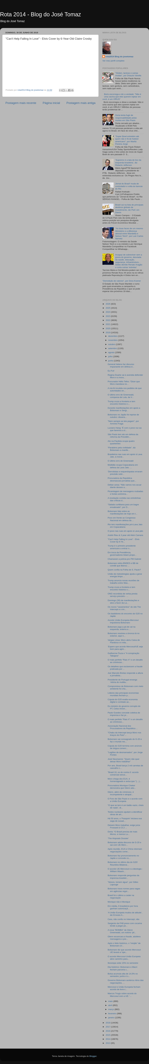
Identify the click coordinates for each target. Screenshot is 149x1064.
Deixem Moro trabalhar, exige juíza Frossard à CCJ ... (124, 826)
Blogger (93, 1056)
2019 (108, 332)
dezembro (113, 336)
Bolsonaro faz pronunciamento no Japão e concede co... (123, 856)
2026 (108, 304)
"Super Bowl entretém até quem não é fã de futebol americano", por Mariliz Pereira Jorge (127, 140)
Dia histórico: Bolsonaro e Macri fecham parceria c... (122, 968)
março (111, 1009)
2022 (108, 320)
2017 (108, 1027)
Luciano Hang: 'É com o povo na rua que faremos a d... (125, 429)
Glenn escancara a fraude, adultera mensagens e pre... (124, 937)
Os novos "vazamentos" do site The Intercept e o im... (124, 608)
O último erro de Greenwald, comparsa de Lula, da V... (121, 396)
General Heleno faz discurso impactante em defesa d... (121, 365)
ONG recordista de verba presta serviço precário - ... (122, 595)
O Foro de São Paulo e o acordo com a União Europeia (125, 800)
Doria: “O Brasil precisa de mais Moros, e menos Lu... (122, 833)
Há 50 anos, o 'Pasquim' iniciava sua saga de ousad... (125, 819)
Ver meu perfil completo (113, 61)
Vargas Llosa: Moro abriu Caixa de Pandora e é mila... (124, 641)
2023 (108, 316)
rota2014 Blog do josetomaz (119, 56)
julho (110, 356)
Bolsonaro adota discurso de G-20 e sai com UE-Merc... (124, 843)
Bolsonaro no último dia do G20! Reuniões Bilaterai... (123, 863)
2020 (108, 328)
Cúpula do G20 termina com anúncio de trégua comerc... (125, 747)
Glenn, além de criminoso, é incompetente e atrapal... (121, 793)
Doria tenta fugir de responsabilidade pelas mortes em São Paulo (126, 117)
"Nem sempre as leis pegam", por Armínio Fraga (123, 422)
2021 (108, 324)
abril (110, 1005)
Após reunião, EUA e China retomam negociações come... (125, 850)
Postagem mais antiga (80, 103)
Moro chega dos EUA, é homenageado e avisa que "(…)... (124, 780)
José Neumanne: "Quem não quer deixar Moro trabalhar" (123, 760)
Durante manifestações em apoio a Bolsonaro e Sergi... (124, 409)
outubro (112, 344)
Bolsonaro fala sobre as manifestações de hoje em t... (122, 512)
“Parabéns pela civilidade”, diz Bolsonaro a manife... (122, 448)
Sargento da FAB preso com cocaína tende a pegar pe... (125, 924)
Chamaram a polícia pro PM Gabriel (124, 559)
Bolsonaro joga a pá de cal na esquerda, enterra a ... (121, 628)
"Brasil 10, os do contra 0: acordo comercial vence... (123, 773)
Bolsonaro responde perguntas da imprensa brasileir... (123, 876)
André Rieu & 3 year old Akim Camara (125, 535)
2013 (108, 1043)
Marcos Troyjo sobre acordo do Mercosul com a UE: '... (122, 994)
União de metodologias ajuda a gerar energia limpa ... (125, 575)
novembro (113, 340)
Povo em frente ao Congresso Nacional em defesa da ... (121, 519)
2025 (108, 308)
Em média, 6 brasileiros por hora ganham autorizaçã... (123, 907)
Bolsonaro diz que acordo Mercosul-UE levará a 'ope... (124, 951)
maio (110, 1001)
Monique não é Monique (119, 902)
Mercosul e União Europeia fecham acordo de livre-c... (124, 988)
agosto (111, 352)
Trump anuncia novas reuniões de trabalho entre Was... (123, 581)
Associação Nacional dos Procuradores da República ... (123, 727)
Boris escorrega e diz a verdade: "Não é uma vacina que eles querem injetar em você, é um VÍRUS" (121, 96)
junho (111, 360)
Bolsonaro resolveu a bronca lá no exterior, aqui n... (124, 634)
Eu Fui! (111, 371)
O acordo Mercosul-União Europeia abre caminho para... (124, 957)
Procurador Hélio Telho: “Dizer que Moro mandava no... (124, 382)
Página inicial (51, 103)
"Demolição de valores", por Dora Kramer (121, 281)
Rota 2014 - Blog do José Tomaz (40, 14)
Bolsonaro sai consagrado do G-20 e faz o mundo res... (125, 740)
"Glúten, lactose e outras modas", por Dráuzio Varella (128, 74)
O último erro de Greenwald (120, 461)
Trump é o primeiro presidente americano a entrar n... (122, 547)
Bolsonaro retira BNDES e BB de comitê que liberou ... (123, 564)
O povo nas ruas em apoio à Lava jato (125, 531)
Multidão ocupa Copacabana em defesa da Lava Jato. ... (123, 466)
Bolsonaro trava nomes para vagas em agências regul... (124, 889)
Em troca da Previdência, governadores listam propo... (122, 553)
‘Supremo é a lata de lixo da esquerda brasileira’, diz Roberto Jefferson (128, 162)
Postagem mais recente (20, 103)
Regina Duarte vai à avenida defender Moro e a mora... (125, 376)
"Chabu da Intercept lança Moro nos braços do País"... (124, 733)
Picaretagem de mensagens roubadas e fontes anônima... (125, 492)
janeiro (111, 1017)
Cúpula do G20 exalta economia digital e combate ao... (123, 700)
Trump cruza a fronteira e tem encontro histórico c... (121, 402)
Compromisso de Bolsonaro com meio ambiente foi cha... (125, 687)
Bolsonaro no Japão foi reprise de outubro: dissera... (123, 415)
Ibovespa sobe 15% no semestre (123, 963)
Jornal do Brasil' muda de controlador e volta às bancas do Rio (128, 186)
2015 (108, 1035)
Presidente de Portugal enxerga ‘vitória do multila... (122, 681)
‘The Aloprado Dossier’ (118, 838)
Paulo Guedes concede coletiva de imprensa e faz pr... (124, 714)
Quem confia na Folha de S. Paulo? (124, 570)
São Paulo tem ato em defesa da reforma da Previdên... (123, 435)
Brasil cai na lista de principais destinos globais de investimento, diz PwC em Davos (129, 209)
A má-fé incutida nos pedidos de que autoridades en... (125, 389)
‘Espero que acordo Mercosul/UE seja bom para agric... (125, 647)
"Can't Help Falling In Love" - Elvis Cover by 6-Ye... (123, 540)
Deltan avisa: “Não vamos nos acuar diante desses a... (125, 486)
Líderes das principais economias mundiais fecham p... (123, 694)
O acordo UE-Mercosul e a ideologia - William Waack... (125, 870)
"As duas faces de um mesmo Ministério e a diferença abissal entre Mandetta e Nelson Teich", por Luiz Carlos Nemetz (129, 233)
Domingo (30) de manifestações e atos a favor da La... (123, 601)
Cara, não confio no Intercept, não (123, 919)
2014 (108, 1039)
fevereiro (112, 1013)
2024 (108, 312)
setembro (112, 348)
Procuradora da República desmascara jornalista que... (122, 479)
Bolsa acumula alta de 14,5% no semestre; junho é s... (123, 975)
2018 (108, 1023)
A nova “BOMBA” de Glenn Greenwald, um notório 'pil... (122, 931)
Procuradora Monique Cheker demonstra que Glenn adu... (122, 786)
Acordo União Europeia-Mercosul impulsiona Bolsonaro (123, 621)
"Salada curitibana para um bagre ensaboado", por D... (123, 505)
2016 (108, 1031)
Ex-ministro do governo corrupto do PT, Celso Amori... (124, 707)
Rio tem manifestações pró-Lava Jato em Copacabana (125, 525)
